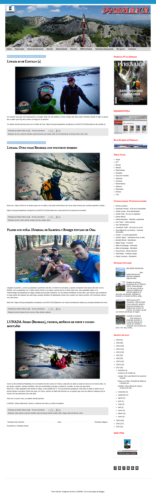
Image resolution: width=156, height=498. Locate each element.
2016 (118, 420)
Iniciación (119, 181)
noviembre (122, 392)
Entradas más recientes (16, 422)
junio (120, 401)
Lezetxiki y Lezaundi (134, 316)
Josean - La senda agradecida (126, 235)
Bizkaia (118, 168)
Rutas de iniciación (35, 49)
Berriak (50, 49)
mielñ (53, 134)
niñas (37, 312)
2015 (118, 424)
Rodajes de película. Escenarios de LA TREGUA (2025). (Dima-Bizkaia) (136, 284)
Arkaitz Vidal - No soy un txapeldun (128, 214)
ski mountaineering (62, 134)
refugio (43, 220)
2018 (118, 365)
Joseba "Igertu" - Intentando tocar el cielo (130, 237)
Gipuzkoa (119, 178)
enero (120, 417)
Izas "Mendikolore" (122, 225)
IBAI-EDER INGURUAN (135, 268)
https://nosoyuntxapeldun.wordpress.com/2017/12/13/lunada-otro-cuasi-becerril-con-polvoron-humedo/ (46, 210)
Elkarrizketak (61, 49)
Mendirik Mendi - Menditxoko (126, 240)
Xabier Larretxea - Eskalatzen (126, 256)
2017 (118, 368)
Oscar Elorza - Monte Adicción (126, 251)
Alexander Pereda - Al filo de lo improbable (131, 209)
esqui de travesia (38, 134)
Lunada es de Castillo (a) (24, 62)
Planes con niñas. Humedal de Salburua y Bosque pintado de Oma (51, 230)
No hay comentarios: (38, 130)
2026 (118, 340)
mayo (120, 404)
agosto (120, 398)
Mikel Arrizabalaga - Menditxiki (126, 248)
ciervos (32, 312)
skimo (78, 134)
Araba (118, 159)
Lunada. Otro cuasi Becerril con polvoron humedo (42, 148)
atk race (17, 134)
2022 (118, 352)
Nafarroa (119, 186)
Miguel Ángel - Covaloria (124, 243)
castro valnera (24, 220)
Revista (73, 49)
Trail (117, 195)
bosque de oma (24, 312)
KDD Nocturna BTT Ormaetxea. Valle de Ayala (136, 301)
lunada (49, 134)
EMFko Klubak (86, 49)
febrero (120, 413)
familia (50, 413)
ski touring (72, 134)
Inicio (9, 49)
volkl (86, 134)
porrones (38, 220)
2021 (118, 355)
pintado (42, 312)
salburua (48, 312)
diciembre (121, 370)
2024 (118, 346)
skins (82, 134)
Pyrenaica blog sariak (104, 49)
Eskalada (119, 173)
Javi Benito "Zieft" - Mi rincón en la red (129, 227)
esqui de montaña (26, 134)
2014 (118, 427)
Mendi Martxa (120, 184)
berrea (17, 312)
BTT (117, 162)
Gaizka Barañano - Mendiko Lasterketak (130, 219)
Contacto (132, 49)
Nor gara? (121, 49)
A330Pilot (79, 492)
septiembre (122, 395)
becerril (17, 220)
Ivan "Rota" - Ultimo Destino (125, 222)
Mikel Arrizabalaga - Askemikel (126, 245)
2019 (118, 361)
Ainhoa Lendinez (121, 206)
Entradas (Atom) (22, 426)
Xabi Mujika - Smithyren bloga (126, 254)
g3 (45, 134)
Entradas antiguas (101, 422)
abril (119, 407)
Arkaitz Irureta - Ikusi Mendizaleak (128, 211)
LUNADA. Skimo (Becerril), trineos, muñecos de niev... (130, 387)
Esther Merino (121, 217)
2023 (118, 349)
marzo (120, 410)
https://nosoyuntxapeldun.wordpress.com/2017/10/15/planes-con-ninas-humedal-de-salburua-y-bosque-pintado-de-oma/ (60, 302)
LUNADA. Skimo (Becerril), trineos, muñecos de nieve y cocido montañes (35, 403)
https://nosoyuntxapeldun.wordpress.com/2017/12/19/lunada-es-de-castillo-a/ (75, 124)
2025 (118, 343)
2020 (118, 358)
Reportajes (19, 49)
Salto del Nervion (73, 413)
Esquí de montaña (122, 176)
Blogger (101, 492)
